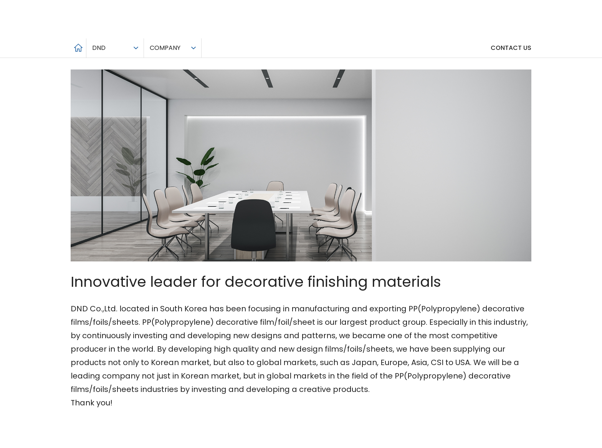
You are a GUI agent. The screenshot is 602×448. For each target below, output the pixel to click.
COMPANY (165, 47)
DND (99, 47)
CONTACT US (511, 47)
